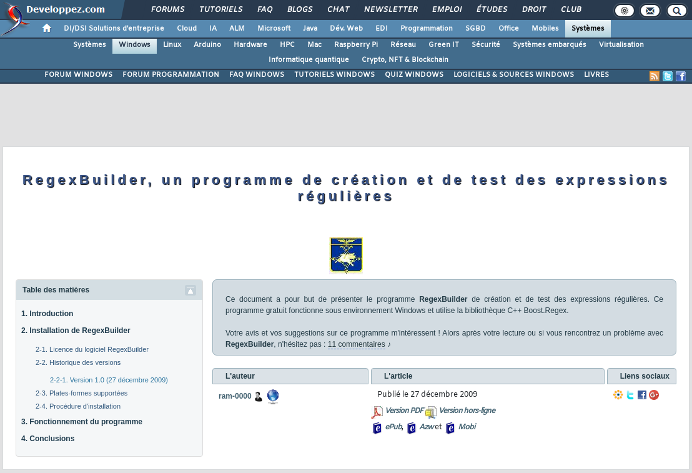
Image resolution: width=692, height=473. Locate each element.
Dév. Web (346, 28)
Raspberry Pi (356, 45)
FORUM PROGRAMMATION (170, 75)
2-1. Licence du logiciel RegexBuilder (92, 349)
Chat (337, 10)
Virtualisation (621, 45)
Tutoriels (220, 10)
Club (570, 10)
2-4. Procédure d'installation (78, 406)
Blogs (299, 10)
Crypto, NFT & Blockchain (405, 60)
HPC (287, 45)
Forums (167, 10)
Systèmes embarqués (549, 45)
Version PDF (404, 411)
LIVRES (596, 75)
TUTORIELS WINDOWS (334, 75)
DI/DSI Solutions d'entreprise (114, 28)
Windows (135, 45)
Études (491, 10)
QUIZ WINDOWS (414, 75)
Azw (426, 427)
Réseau (403, 45)
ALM (237, 28)
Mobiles (545, 28)
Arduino (207, 45)
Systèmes (588, 28)
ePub (393, 427)
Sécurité (486, 45)
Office (508, 28)
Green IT (443, 45)
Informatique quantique (309, 60)
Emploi (446, 10)
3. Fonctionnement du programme (81, 421)
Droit (533, 10)
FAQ (264, 10)
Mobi (466, 427)
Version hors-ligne (466, 411)
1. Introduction (47, 313)
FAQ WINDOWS (256, 75)
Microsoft (273, 28)
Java (310, 28)
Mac (314, 45)
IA (213, 28)
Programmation (426, 28)
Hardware (250, 45)
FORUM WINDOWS (78, 75)
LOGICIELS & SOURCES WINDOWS (513, 75)
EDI (381, 28)
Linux (172, 45)
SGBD (475, 28)
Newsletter (390, 10)
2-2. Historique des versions (78, 362)
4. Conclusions (47, 438)
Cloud (187, 28)
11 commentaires (356, 344)
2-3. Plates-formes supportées (81, 393)
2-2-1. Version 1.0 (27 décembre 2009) (109, 380)
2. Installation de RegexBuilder (76, 330)
